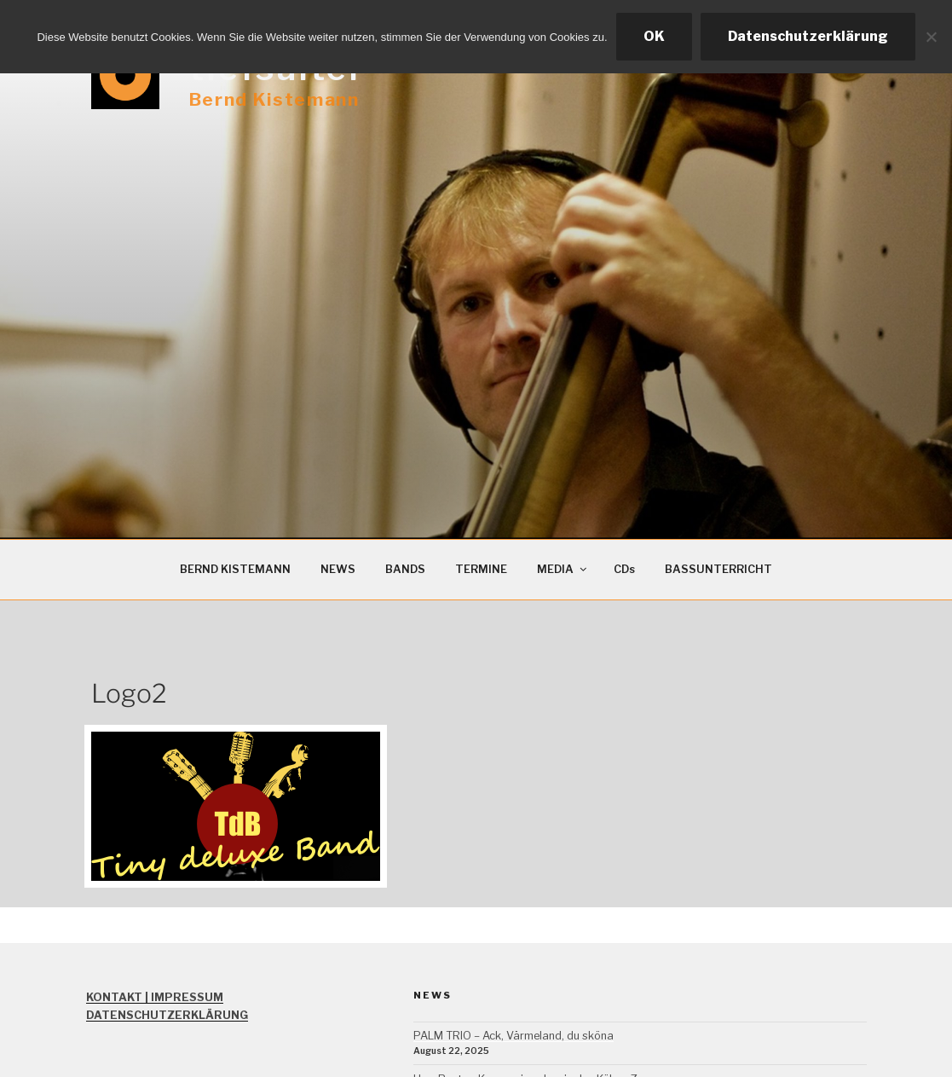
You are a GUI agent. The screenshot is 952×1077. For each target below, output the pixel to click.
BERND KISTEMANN (235, 569)
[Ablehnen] (930, 36)
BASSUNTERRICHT (718, 569)
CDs (624, 569)
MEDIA (563, 569)
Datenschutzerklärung (808, 36)
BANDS (405, 569)
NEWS (337, 569)
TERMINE (481, 569)
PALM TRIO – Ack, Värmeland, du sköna (513, 1035)
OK (654, 36)
